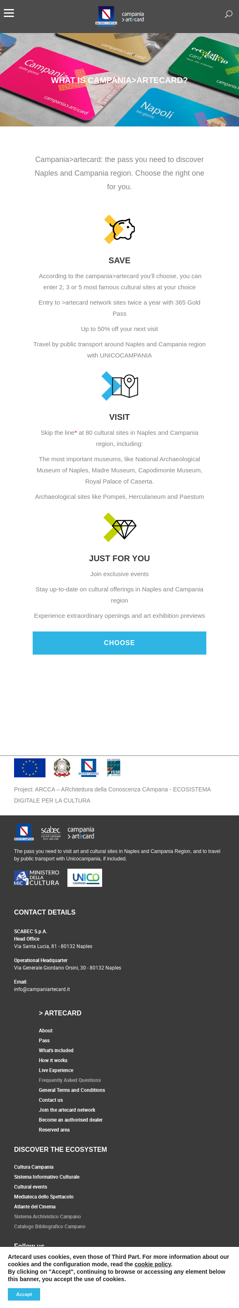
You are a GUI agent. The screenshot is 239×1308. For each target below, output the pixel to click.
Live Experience (56, 1070)
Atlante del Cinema (34, 1206)
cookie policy (153, 1264)
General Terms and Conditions (72, 1089)
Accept (24, 1294)
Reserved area (54, 1129)
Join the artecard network (67, 1109)
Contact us (51, 1099)
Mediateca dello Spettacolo (44, 1196)
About (46, 1030)
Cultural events (30, 1186)
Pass (44, 1040)
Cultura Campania (33, 1166)
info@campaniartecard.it (42, 989)
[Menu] (9, 12)
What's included (56, 1050)
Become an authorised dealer (71, 1119)
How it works (53, 1060)
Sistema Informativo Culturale (46, 1176)
